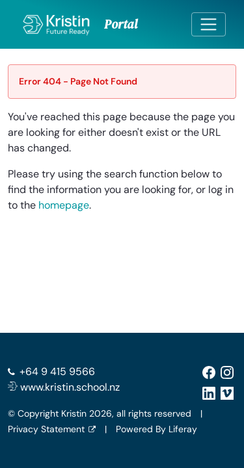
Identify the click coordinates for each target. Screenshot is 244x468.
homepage (63, 205)
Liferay (183, 429)
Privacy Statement (46, 429)
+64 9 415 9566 (57, 371)
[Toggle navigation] (208, 24)
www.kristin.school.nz (64, 387)
